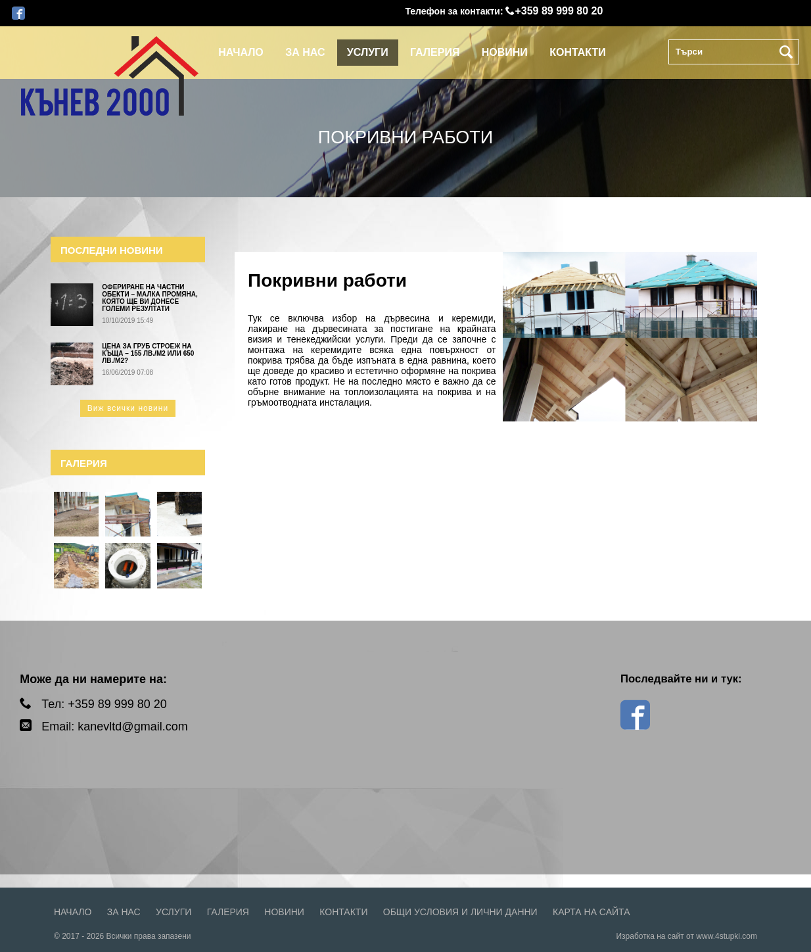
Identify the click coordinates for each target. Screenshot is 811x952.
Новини (505, 52)
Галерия (434, 52)
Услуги (367, 52)
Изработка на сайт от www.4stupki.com (686, 936)
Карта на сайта (591, 912)
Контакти (577, 52)
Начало (241, 52)
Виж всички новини (127, 408)
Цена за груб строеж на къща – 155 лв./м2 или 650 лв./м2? (148, 353)
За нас (305, 52)
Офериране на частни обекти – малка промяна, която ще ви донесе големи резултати (149, 297)
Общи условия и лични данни (460, 912)
